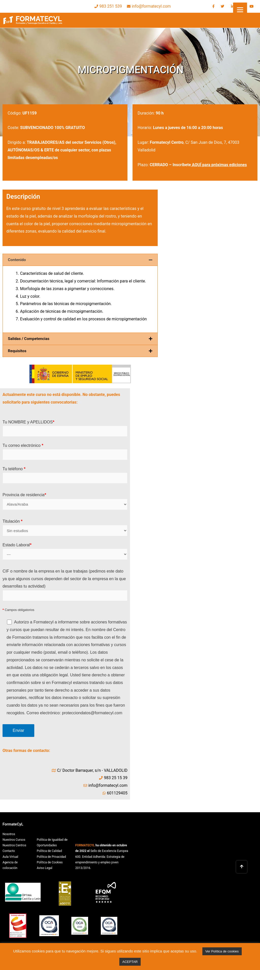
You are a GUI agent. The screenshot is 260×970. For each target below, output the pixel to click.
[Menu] (240, 10)
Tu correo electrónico (65, 451)
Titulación (65, 528)
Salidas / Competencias (29, 338)
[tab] (80, 260)
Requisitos (17, 350)
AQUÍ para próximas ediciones (219, 164)
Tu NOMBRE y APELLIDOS (65, 428)
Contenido (17, 259)
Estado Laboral (65, 552)
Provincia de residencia (65, 502)
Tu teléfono (65, 475)
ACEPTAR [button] (130, 962)
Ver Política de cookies (222, 951)
